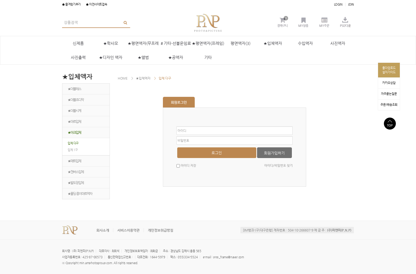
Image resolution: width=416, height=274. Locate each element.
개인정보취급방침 (160, 230)
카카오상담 (389, 83)
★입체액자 (272, 43)
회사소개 (102, 230)
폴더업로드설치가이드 (389, 70)
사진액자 (337, 43)
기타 (208, 57)
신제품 (78, 43)
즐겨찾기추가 (71, 4)
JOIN (351, 4)
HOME (123, 78)
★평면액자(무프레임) (143, 45)
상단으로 (389, 123)
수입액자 (305, 43)
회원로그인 (179, 102)
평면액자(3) (240, 43)
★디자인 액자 (110, 57)
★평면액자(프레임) (208, 43)
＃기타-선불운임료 (175, 43)
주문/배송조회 (388, 104)
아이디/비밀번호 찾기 (278, 165)
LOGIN (338, 4)
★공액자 (175, 57)
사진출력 (78, 57)
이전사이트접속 (96, 4)
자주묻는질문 (389, 94)
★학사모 (110, 43)
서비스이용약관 (128, 230)
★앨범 (143, 57)
